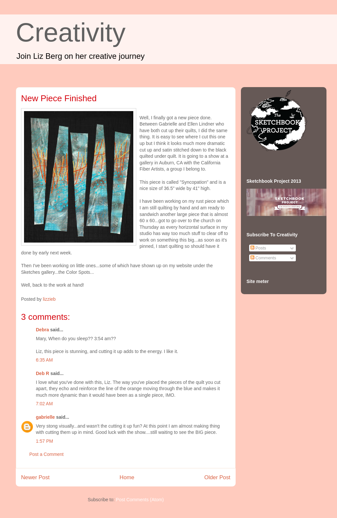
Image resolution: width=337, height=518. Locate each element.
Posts (258, 248)
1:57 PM (44, 441)
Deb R (42, 373)
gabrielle (45, 417)
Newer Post (35, 477)
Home (126, 477)
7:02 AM (44, 403)
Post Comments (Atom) (140, 499)
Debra (42, 329)
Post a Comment (46, 454)
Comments (263, 257)
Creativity (70, 32)
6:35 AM (44, 360)
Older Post (217, 477)
